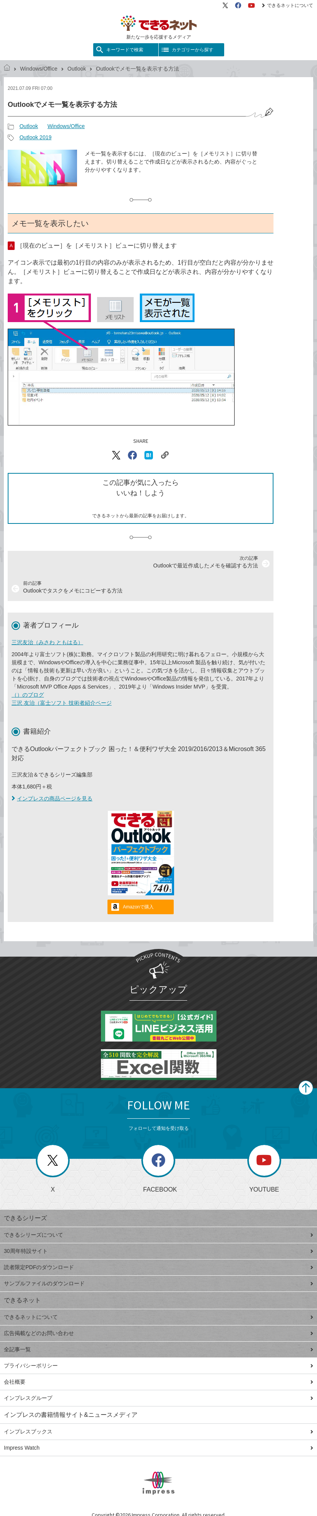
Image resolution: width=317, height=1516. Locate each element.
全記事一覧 (158, 1349)
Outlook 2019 (35, 137)
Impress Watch (158, 1448)
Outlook (76, 69)
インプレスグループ (158, 1398)
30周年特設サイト (158, 1251)
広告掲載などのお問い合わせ (158, 1333)
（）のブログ (28, 695)
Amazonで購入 (138, 907)
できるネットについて (287, 5)
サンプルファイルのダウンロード (158, 1283)
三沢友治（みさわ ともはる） (47, 642)
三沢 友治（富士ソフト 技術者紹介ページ (62, 703)
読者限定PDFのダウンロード (158, 1267)
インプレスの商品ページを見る (52, 798)
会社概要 (158, 1382)
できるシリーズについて (158, 1235)
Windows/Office (38, 69)
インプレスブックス (158, 1431)
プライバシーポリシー (158, 1365)
